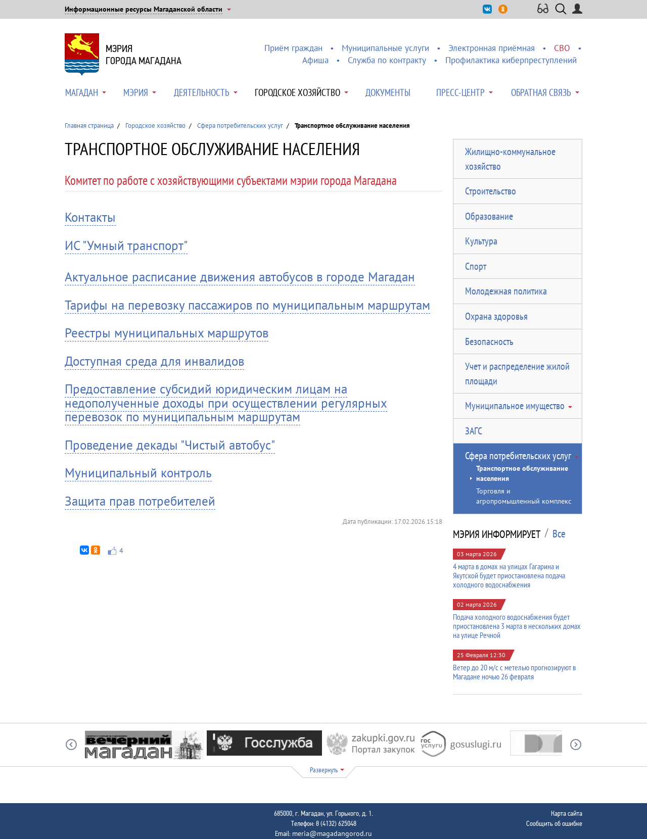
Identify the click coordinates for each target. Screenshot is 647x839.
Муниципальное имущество (515, 405)
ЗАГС (473, 430)
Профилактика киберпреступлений (511, 60)
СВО (562, 48)
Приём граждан (293, 48)
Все (559, 533)
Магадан (81, 92)
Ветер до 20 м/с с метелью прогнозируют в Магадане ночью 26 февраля (514, 672)
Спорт (475, 266)
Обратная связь (541, 92)
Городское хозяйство (297, 92)
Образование (489, 216)
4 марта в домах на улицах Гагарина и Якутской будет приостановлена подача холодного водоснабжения (509, 575)
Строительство (490, 191)
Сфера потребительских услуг (240, 125)
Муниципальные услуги (385, 48)
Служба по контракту (387, 60)
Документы (387, 92)
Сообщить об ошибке (554, 823)
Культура (481, 241)
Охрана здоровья (496, 316)
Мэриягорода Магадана (143, 54)
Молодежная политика (506, 291)
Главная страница (89, 125)
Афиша (315, 60)
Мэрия (135, 92)
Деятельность (201, 92)
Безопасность (489, 341)
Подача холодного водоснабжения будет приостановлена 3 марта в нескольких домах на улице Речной (517, 625)
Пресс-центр (460, 92)
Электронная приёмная (491, 48)
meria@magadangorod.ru (332, 833)
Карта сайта (566, 813)
